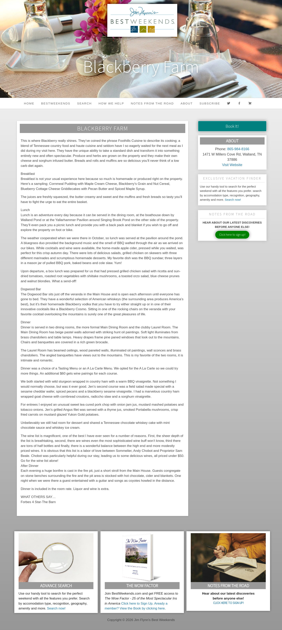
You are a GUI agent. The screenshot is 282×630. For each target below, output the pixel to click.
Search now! (233, 199)
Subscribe (210, 103)
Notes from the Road (152, 103)
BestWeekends (55, 103)
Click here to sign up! (232, 234)
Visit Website (232, 165)
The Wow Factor (142, 585)
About (187, 103)
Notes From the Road (228, 585)
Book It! (232, 126)
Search (84, 103)
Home (29, 103)
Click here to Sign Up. (137, 603)
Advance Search (56, 585)
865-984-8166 (238, 149)
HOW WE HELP (111, 103)
